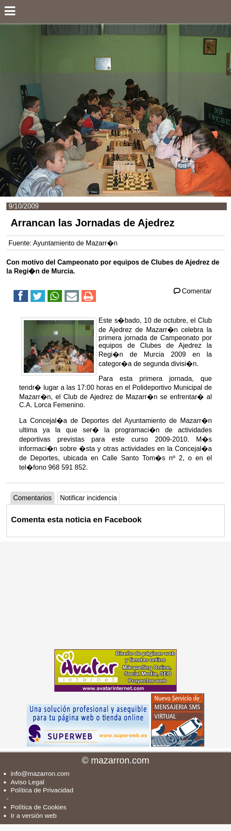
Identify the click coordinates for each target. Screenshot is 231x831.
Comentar (192, 291)
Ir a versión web (33, 815)
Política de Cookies (38, 807)
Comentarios (32, 497)
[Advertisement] (115, 594)
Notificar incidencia (88, 497)
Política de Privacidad (42, 790)
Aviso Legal (27, 782)
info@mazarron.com (40, 773)
